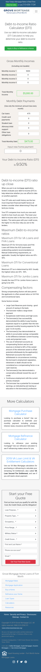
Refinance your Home (13, 594)
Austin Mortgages (26, 646)
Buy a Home (10, 590)
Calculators (9, 603)
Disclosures (31, 614)
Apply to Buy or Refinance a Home (20, 48)
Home (6, 614)
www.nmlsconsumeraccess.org (12, 628)
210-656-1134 (28, 4)
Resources (9, 607)
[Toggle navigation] (36, 11)
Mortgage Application (14, 585)
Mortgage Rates (11, 581)
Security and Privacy (18, 614)
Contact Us (24, 617)
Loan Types (9, 598)
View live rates (11, 5)
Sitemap (15, 617)
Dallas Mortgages (14, 646)
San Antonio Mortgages (18, 648)
